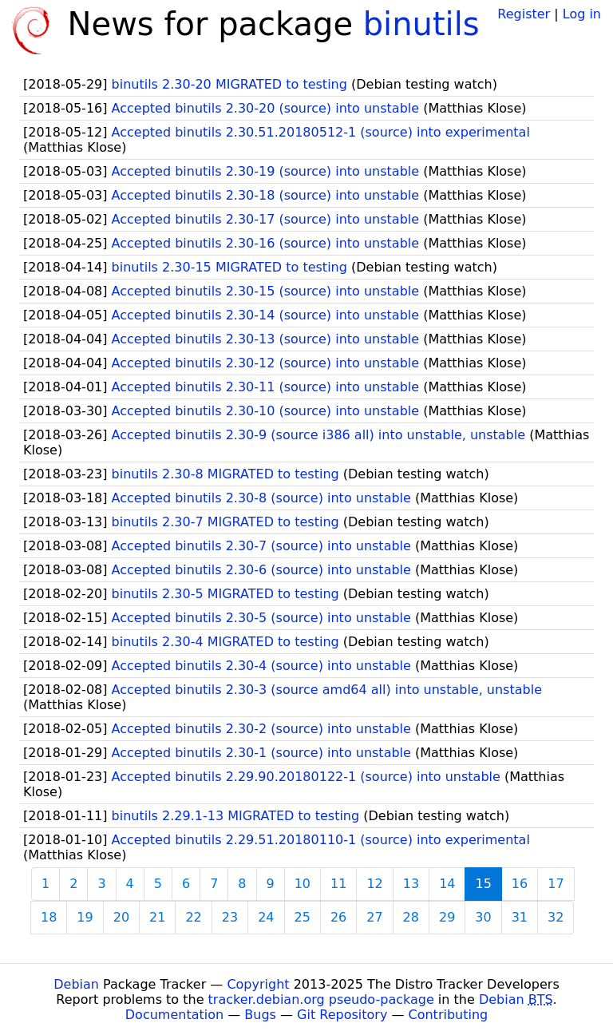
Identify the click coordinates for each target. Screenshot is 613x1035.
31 (520, 917)
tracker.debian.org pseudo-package (321, 999)
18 (49, 917)
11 (338, 883)
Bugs (260, 1014)
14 (447, 883)
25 (302, 917)
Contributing (448, 1014)
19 (85, 917)
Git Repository (342, 1014)
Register (523, 14)
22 (193, 917)
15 (483, 883)
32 (556, 917)
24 (266, 917)
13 (411, 883)
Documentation (174, 1014)
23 (230, 917)
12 (374, 883)
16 (520, 883)
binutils (421, 24)
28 (411, 917)
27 (374, 917)
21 (157, 917)
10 (302, 883)
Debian (76, 984)
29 (447, 917)
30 (483, 917)
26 (338, 917)
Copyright (258, 984)
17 (556, 883)
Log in (582, 14)
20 (121, 917)
